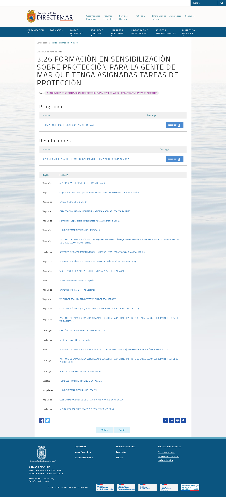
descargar (174, 125)
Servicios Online (123, 17)
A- (172, 420)
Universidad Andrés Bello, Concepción (76, 280)
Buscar (222, 3)
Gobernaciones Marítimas (93, 17)
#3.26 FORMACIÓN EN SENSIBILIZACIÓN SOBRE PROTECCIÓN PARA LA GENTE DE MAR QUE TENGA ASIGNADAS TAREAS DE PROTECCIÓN (101, 93)
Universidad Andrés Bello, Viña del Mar (77, 289)
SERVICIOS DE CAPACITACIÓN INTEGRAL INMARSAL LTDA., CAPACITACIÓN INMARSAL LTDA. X (102, 252)
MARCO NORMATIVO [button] (76, 32)
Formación (64, 42)
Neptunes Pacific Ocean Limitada (74, 339)
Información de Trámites (159, 17)
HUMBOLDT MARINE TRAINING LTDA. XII (78, 390)
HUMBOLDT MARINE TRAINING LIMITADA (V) (79, 230)
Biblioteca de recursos (78, 487)
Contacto (190, 15)
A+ (166, 420)
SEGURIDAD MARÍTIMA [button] (97, 32)
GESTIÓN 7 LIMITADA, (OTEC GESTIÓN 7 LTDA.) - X (82, 330)
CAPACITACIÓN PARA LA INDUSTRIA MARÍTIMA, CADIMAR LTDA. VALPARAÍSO (94, 211)
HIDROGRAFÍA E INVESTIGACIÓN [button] (139, 32)
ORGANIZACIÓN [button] (35, 31)
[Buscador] (204, 2)
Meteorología (175, 15)
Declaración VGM (165, 459)
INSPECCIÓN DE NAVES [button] (188, 32)
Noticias (140, 15)
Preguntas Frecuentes (108, 17)
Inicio (54, 42)
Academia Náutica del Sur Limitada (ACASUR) (80, 371)
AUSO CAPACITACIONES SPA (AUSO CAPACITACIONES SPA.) (86, 409)
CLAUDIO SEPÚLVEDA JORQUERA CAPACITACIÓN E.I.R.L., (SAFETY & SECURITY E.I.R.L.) (99, 308)
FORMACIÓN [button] (56, 31)
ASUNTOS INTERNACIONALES (166, 32)
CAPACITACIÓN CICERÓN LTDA (73, 201)
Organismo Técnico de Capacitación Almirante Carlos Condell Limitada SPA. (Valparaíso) (99, 192)
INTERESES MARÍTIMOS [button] (117, 32)
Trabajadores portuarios (168, 455)
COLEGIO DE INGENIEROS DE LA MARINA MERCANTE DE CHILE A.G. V (91, 399)
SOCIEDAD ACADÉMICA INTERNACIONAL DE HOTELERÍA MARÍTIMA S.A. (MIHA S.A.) (97, 261)
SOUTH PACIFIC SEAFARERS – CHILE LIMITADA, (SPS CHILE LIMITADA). (91, 270)
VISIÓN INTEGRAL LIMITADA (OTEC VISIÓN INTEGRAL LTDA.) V (87, 299)
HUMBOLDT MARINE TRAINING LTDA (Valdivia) (80, 380)
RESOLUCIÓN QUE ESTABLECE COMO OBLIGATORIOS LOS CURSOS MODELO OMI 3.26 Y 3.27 (86, 158)
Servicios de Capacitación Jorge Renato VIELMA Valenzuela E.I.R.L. (89, 220)
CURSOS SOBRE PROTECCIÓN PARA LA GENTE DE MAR (68, 124)
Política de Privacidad (57, 487)
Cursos (74, 42)
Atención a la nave (166, 452)
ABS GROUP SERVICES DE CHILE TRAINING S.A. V (82, 182)
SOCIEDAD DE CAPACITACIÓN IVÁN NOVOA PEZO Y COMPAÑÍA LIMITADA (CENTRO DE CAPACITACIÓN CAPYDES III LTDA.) (114, 349)
